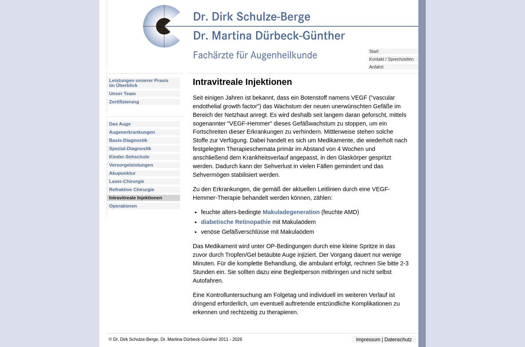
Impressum (368, 339)
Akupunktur (122, 173)
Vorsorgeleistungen (131, 164)
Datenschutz (398, 339)
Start (374, 51)
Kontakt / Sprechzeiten (391, 59)
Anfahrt (376, 66)
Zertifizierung (124, 101)
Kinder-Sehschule (129, 156)
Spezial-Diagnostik (130, 148)
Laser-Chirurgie (126, 181)
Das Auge (120, 123)
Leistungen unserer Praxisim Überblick (139, 83)
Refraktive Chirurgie (131, 189)
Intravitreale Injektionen (135, 197)
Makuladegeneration (291, 212)
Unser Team (122, 93)
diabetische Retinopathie (236, 222)
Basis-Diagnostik (128, 140)
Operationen (123, 205)
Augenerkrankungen (132, 132)
